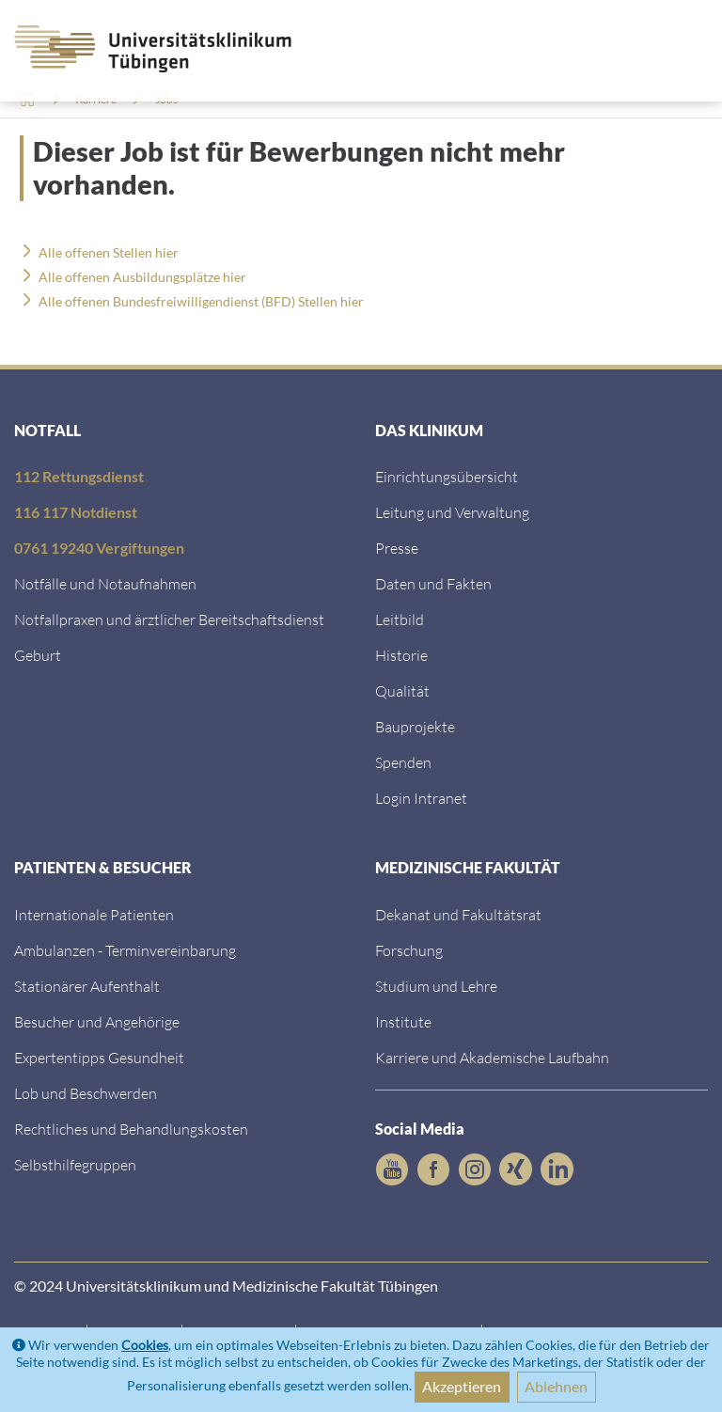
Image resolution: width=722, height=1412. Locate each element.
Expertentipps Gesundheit (99, 1057)
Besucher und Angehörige (97, 1021)
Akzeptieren (461, 1386)
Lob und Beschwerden (85, 1093)
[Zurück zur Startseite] (120, 48)
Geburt (37, 655)
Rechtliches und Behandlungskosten (131, 1128)
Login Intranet (421, 798)
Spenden (403, 762)
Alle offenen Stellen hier (109, 252)
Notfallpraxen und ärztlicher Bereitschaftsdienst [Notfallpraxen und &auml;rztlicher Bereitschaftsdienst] (169, 619)
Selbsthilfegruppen (75, 1164)
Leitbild (399, 619)
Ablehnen (556, 1386)
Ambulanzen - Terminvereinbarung (125, 950)
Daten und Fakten (433, 583)
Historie (401, 655)
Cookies (144, 1345)
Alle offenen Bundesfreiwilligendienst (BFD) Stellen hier (201, 301)
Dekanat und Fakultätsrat (458, 914)
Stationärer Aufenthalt (87, 986)
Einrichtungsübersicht (446, 476)
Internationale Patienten (94, 914)
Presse (396, 548)
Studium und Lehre (436, 986)
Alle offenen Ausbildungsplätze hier (142, 277)
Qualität (402, 690)
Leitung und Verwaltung (452, 512)
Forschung (409, 950)
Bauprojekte (415, 726)
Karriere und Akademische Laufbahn (492, 1057)
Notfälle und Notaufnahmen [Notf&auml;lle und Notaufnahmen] (105, 583)
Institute (403, 1021)
